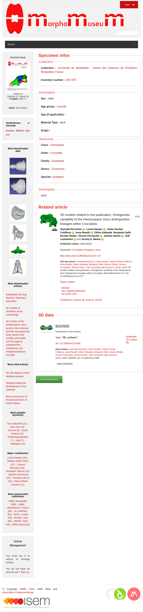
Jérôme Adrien (112, 235)
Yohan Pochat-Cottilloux (120, 261)
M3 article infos (69, 294)
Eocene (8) (14, 430)
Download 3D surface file (131, 339)
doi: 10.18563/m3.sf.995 (68, 343)
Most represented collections (18, 495)
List (7, 135)
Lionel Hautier (94, 229)
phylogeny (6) (18, 443)
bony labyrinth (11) (17, 423)
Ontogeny (89, 249)
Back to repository (49, 379)
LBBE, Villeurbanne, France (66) (18, 507)
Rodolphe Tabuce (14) (18, 471)
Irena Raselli (83, 232)
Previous (10, 131)
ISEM (32, 589)
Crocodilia (56, 153)
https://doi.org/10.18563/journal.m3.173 (80, 255)
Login (127, 4)
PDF (137, 216)
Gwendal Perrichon (71, 229)
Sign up (25, 572)
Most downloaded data (18, 149)
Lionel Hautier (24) (17, 457)
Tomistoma (58, 168)
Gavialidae (58, 160)
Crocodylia (77, 249)
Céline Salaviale (103, 232)
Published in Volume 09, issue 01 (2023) (81, 300)
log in (22, 555)
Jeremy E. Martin (90, 239)
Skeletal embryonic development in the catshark (16, 386)
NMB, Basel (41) (21, 524)
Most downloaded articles (18, 284)
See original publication (73, 291)
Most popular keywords (17, 413)
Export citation (67, 282)
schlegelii (58, 176)
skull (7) (19, 440)
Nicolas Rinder (68, 235)
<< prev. (13, 98)
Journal (11, 44)
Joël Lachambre (93, 267)
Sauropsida (57, 145)
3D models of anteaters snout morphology (14, 311)
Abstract (65, 288)
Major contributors (17, 453)
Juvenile (61, 106)
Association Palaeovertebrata (18, 592)
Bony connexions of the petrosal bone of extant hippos (16, 399)
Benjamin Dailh (122, 232)
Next (27, 131)
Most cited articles (17, 364)
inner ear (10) (17, 427)
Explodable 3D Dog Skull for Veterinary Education (16, 298)
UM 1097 (71, 79)
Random (20, 131)
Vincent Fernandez (88, 235)
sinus (98, 249)
